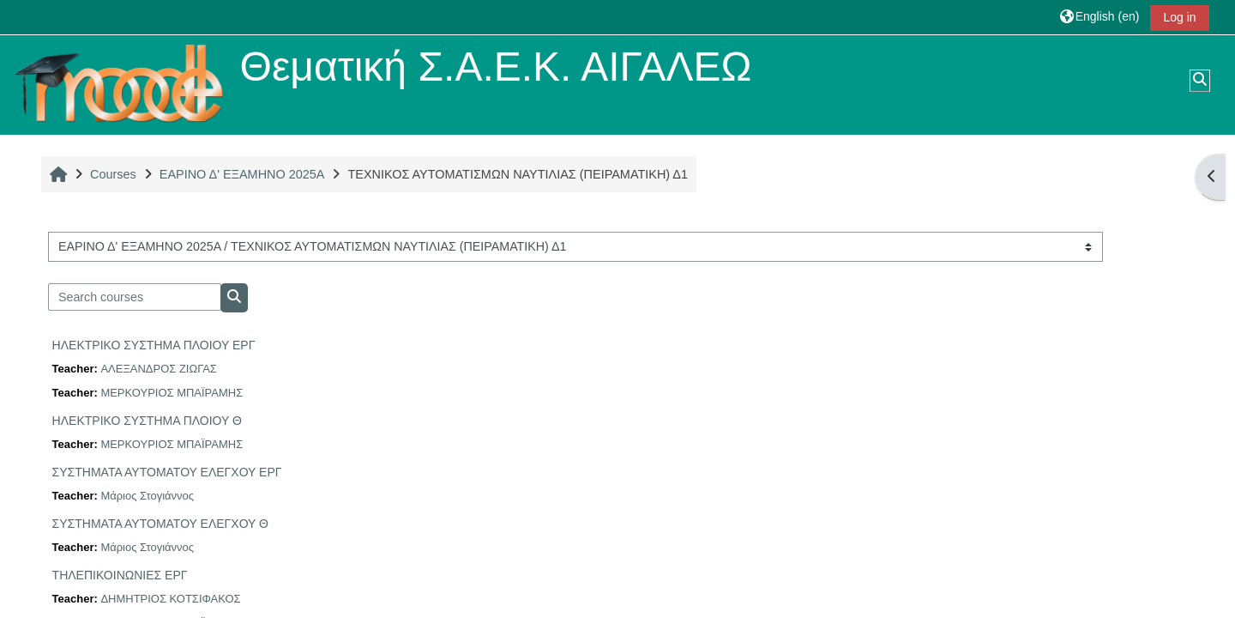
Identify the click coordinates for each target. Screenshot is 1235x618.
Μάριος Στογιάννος (147, 495)
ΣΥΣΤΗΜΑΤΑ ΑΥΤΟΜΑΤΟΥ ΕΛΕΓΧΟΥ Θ (160, 523)
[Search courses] (135, 297)
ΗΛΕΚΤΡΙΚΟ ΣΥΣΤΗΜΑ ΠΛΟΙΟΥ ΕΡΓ (154, 345)
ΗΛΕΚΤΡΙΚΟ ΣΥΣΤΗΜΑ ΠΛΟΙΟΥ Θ (147, 420)
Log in (1179, 17)
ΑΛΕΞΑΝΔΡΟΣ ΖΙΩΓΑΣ (158, 368)
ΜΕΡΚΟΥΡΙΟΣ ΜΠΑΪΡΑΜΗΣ (171, 392)
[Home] (119, 84)
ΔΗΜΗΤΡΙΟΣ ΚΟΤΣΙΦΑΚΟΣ (170, 598)
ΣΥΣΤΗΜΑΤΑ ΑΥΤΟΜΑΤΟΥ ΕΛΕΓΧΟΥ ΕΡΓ (167, 472)
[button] (1099, 17)
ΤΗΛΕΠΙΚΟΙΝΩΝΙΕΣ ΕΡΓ (120, 575)
